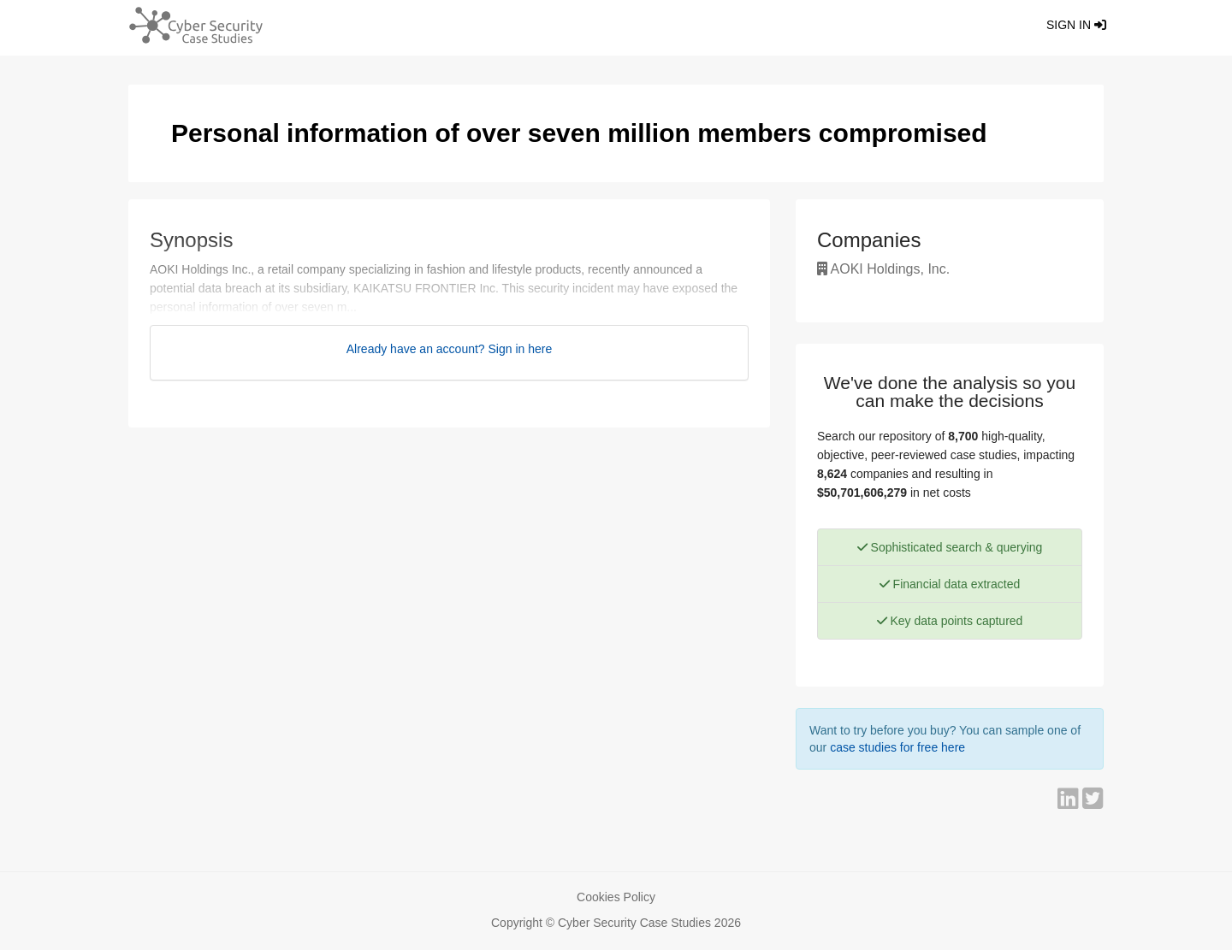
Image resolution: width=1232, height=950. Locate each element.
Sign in (1076, 25)
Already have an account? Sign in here (449, 349)
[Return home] (189, 27)
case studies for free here (897, 747)
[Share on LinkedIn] (1069, 803)
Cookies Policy (616, 897)
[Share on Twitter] (1093, 803)
